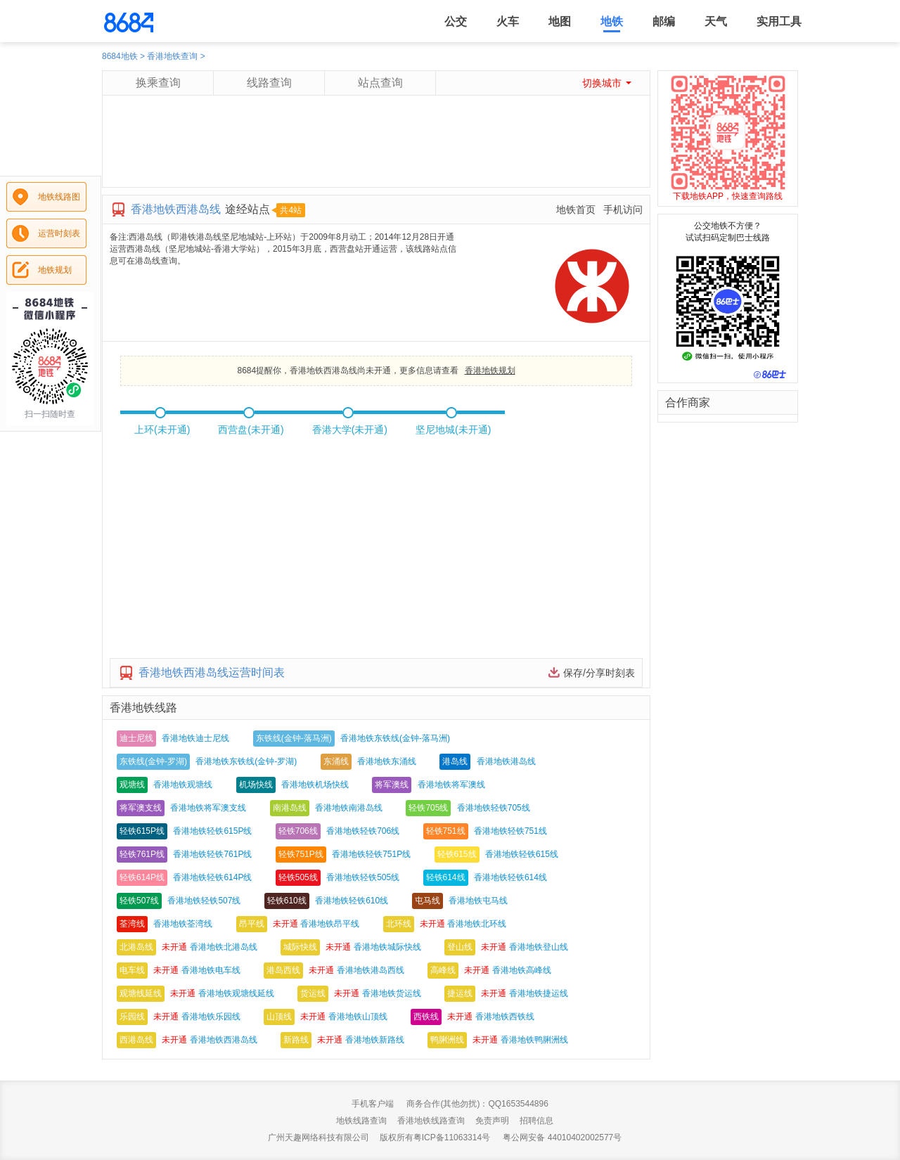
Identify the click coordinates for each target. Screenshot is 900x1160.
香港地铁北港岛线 (223, 947)
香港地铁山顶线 (357, 1017)
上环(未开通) (162, 429)
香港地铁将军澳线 (451, 785)
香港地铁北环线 (476, 924)
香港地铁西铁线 (504, 1017)
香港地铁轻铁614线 (510, 877)
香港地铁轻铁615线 (521, 854)
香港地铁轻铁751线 (510, 831)
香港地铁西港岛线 (223, 1040)
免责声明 (492, 1121)
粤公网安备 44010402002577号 (562, 1137)
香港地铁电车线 (210, 970)
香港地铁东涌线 (386, 761)
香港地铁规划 (490, 370)
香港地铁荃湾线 (182, 924)
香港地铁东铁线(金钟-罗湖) (246, 761)
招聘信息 (536, 1121)
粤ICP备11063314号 (451, 1137)
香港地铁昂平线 (329, 924)
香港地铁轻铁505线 (362, 877)
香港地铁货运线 (391, 993)
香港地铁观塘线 (182, 785)
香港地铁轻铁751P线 (371, 854)
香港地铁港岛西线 (370, 970)
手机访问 (623, 209)
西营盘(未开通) (250, 429)
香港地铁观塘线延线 (236, 993)
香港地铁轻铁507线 (203, 901)
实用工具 (779, 21)
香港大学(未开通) (349, 429)
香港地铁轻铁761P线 (212, 854)
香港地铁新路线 (374, 1040)
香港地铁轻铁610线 (351, 901)
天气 (716, 21)
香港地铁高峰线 (521, 970)
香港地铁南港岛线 (348, 808)
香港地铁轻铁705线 (493, 808)
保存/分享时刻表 (599, 672)
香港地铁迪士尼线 (195, 738)
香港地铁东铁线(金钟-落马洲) (395, 738)
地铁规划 (55, 270)
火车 (507, 21)
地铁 (611, 21)
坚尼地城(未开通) (453, 429)
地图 (559, 21)
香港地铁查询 (172, 56)
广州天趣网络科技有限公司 (318, 1137)
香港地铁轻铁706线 (362, 831)
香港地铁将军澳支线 (208, 808)
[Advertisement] (375, 155)
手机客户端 (373, 1104)
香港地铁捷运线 (538, 993)
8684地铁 (120, 56)
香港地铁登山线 (538, 947)
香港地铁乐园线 (210, 1017)
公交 (455, 21)
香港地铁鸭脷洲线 (534, 1040)
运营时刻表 (59, 233)
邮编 (663, 21)
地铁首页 (576, 209)
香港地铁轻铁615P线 (212, 831)
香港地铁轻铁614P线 (212, 877)
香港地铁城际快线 (387, 947)
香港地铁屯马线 (478, 901)
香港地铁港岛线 (506, 761)
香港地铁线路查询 (431, 1121)
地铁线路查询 (361, 1121)
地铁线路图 (59, 197)
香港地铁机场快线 (315, 785)
